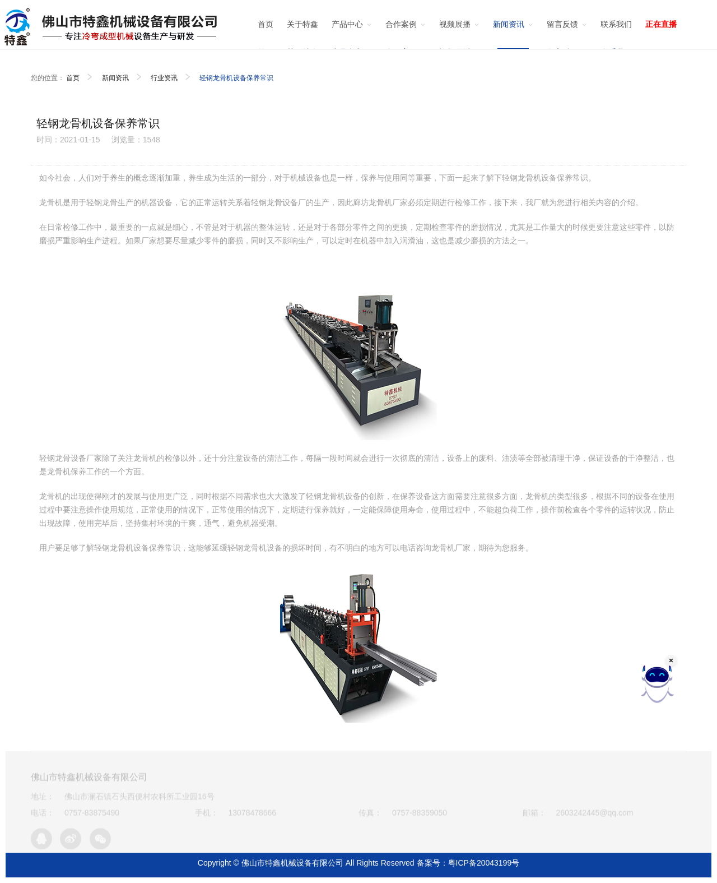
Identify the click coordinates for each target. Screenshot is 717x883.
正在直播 (661, 24)
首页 (73, 78)
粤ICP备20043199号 (484, 862)
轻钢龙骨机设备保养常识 (236, 78)
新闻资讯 (115, 78)
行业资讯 (164, 78)
